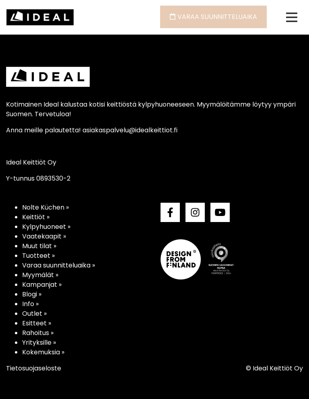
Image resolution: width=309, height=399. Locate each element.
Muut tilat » (39, 246)
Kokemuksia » (43, 352)
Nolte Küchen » (45, 207)
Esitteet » (36, 323)
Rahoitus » (38, 332)
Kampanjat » (42, 284)
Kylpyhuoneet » (46, 226)
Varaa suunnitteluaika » (58, 265)
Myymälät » (40, 275)
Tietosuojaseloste (33, 368)
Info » (30, 304)
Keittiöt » (35, 217)
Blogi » (31, 294)
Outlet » (34, 313)
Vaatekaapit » (44, 236)
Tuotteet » (38, 255)
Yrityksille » (39, 342)
